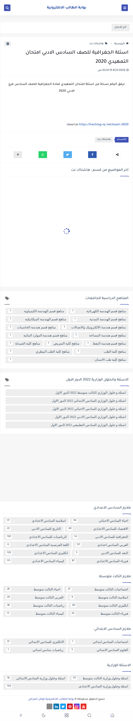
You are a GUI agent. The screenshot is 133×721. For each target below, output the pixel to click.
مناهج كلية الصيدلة (24, 343)
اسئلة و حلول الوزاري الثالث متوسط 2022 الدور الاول (90, 392)
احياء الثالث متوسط (33, 589)
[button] (92, 154)
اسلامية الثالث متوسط (99, 597)
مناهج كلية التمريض (63, 343)
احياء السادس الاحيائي (100, 521)
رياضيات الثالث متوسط (35, 605)
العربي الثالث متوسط (34, 597)
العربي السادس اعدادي (102, 545)
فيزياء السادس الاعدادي (99, 561)
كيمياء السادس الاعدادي (35, 561)
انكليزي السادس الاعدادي (37, 553)
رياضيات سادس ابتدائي (34, 650)
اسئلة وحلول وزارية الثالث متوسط (100, 678)
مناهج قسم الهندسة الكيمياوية (36, 311)
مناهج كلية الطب (101, 351)
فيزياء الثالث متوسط (99, 614)
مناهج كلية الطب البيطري (39, 351)
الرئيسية (121, 43)
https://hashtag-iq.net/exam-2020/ (98, 125)
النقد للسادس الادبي (101, 553)
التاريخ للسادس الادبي (33, 529)
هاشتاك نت (98, 43)
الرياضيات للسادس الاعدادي (36, 537)
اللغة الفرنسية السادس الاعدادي (37, 545)
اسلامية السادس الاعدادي (36, 521)
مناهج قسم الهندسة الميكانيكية (37, 319)
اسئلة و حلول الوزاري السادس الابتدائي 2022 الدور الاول (89, 400)
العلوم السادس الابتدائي (99, 650)
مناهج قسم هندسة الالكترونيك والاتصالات (94, 327)
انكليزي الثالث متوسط (99, 605)
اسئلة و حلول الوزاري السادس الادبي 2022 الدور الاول (90, 417)
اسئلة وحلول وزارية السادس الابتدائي (35, 678)
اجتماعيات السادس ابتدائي (99, 642)
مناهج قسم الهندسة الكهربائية (98, 311)
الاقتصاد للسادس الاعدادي (97, 529)
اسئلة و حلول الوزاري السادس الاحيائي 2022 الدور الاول (89, 408)
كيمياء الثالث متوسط (35, 614)
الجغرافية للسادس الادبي (100, 537)
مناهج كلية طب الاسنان (67, 360)
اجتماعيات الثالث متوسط (97, 589)
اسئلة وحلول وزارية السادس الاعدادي (67, 686)
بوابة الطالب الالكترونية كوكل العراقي (51, 699)
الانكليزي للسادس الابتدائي (35, 642)
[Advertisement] (66, 469)
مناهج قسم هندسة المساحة (100, 335)
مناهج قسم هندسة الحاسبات (32, 327)
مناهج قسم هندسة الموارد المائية (37, 335)
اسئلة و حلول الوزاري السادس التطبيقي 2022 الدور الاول (88, 425)
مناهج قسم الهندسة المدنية (99, 319)
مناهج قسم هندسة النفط (106, 343)
